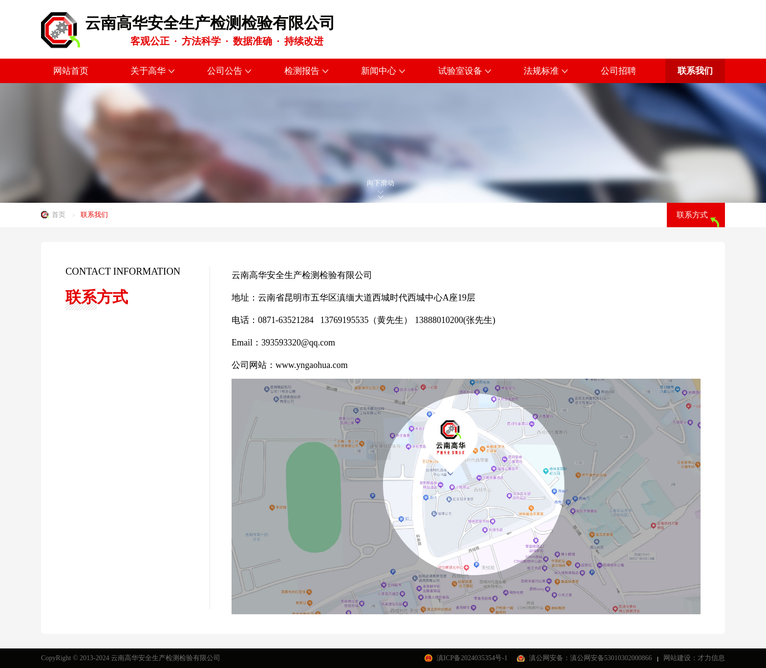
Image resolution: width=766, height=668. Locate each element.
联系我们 (94, 214)
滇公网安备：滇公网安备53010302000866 (591, 658)
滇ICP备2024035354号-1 (473, 658)
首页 (58, 214)
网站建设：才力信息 (694, 658)
